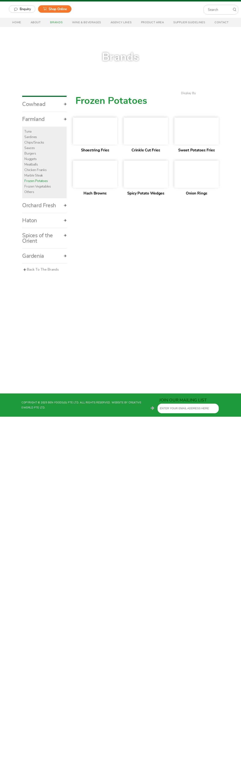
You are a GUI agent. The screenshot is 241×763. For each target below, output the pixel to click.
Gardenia (44, 256)
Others (29, 192)
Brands (56, 22)
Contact (222, 22)
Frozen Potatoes (36, 181)
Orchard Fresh (44, 205)
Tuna (27, 131)
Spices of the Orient (44, 238)
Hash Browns (95, 193)
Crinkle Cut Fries (145, 150)
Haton (44, 220)
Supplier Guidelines (189, 22)
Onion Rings (196, 193)
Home (16, 22)
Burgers (30, 153)
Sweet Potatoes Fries (196, 150)
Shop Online (58, 9)
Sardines (30, 137)
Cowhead (44, 104)
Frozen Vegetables (37, 186)
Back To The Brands (43, 269)
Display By (188, 93)
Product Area (152, 22)
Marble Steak (33, 175)
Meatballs (31, 164)
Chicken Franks (35, 170)
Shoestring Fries (95, 150)
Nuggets (30, 159)
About (36, 22)
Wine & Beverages (86, 22)
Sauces (29, 148)
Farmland (44, 119)
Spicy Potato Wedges (145, 193)
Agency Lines (121, 22)
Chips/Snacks (34, 142)
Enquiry (25, 9)
